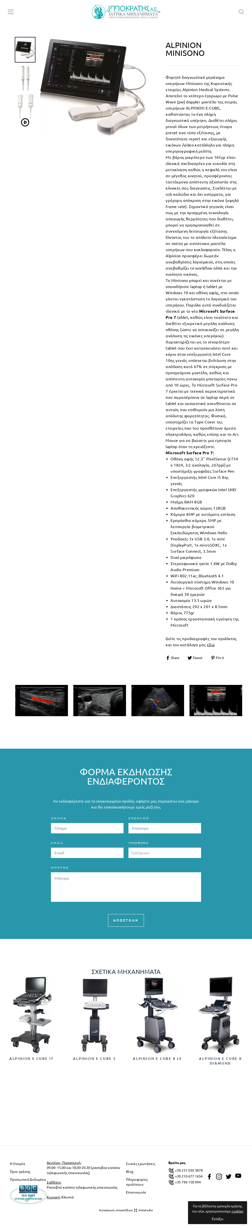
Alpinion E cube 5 (94, 1059)
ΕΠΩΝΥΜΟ (138, 818)
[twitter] (229, 1177)
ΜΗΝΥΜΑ (60, 867)
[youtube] (238, 1176)
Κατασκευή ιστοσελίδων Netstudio (126, 1210)
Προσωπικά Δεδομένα (28, 1179)
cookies (237, 1211)
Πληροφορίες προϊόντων (137, 1182)
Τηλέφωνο (138, 842)
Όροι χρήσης (20, 1172)
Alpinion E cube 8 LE (157, 1059)
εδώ (211, 645)
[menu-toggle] (11, 12)
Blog (129, 1172)
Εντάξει (217, 1219)
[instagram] (219, 1177)
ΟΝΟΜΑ (58, 818)
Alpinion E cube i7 (31, 1059)
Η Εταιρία (17, 1164)
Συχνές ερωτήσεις (140, 1164)
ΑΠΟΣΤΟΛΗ (126, 920)
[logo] (126, 12)
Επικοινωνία (136, 1192)
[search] (241, 12)
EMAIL (57, 842)
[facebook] (209, 1177)
